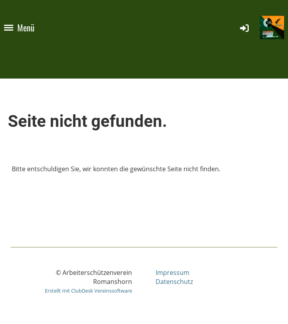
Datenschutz (174, 281)
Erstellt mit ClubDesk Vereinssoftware (88, 290)
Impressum (172, 272)
